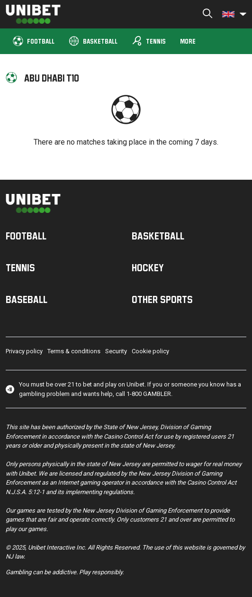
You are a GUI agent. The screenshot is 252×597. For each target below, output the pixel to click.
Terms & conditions (73, 351)
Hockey (148, 267)
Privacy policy (24, 351)
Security (116, 351)
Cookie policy (150, 351)
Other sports (162, 299)
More (188, 41)
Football (33, 41)
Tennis (149, 41)
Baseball (26, 299)
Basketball (93, 41)
